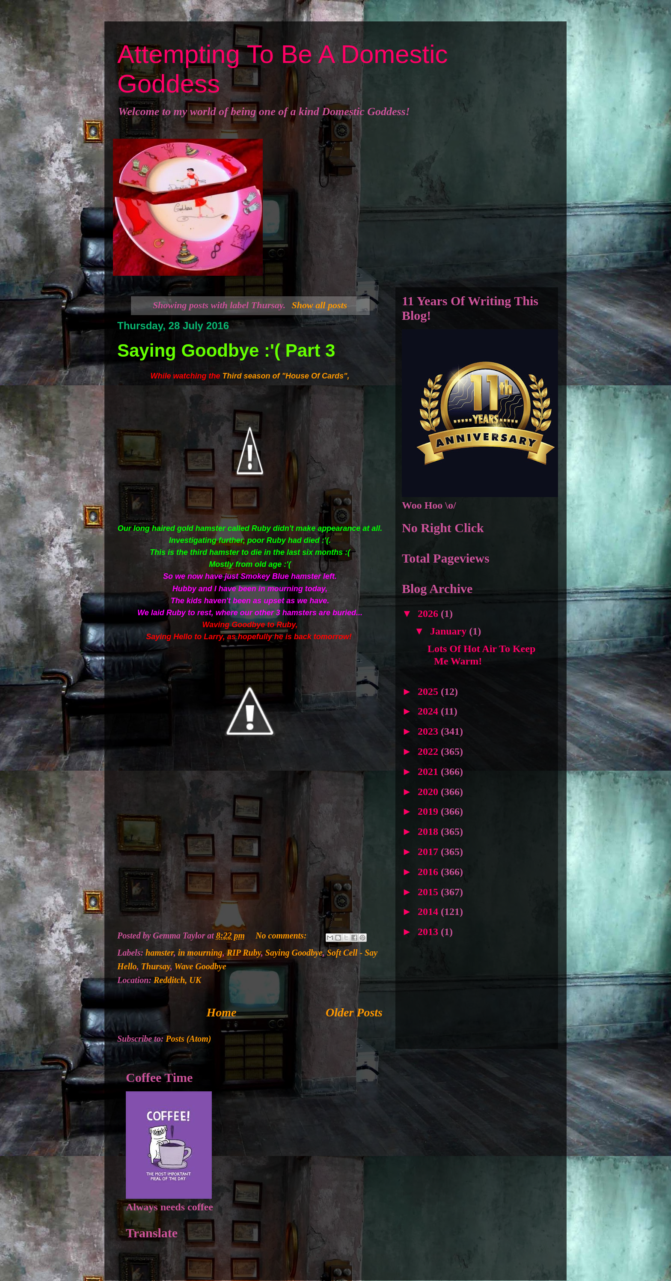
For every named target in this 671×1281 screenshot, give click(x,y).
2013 (429, 931)
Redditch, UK (177, 980)
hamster (159, 952)
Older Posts (354, 1012)
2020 (429, 791)
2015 (429, 891)
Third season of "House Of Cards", (285, 376)
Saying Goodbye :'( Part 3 (226, 350)
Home (222, 1012)
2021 (429, 771)
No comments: (282, 935)
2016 (429, 871)
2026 (429, 613)
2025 (429, 691)
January (449, 631)
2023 (429, 731)
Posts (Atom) (188, 1038)
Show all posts (319, 305)
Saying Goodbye (294, 952)
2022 (429, 751)
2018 (429, 831)
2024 (429, 711)
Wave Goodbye (200, 966)
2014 (429, 911)
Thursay (155, 966)
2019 (429, 811)
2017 (429, 851)
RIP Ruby (244, 952)
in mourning (200, 952)
